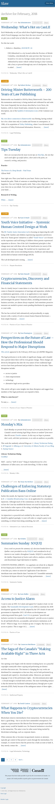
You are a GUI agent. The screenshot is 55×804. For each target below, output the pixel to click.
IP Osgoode (7, 446)
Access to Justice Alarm (18, 599)
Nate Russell (24, 274)
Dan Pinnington (26, 333)
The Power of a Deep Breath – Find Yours (16, 171)
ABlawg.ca (17, 446)
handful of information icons (27, 111)
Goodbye (4, 457)
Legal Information (15, 751)
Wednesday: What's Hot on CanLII (21, 73)
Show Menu (49, 3)
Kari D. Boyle (25, 218)
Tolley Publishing (26, 124)
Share (46, 22)
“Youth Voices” (38, 238)
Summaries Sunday (16, 582)
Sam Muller (24, 594)
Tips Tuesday (11, 149)
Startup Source (8, 449)
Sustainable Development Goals (21, 607)
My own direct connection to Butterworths (16, 119)
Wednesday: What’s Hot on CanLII (25, 27)
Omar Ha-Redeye (26, 482)
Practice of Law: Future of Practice (21, 324)
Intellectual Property (16, 695)
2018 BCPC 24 (26, 48)
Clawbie (18, 435)
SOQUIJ (23, 539)
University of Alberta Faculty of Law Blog (38, 446)
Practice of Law (15, 632)
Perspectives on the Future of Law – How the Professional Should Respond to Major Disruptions (27, 342)
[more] (19, 67)
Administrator (25, 23)
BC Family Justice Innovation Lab (16, 232)
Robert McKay (25, 85)
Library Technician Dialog (43, 443)
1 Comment (38, 482)
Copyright (3, 788)
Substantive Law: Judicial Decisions (21, 526)
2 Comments (37, 85)
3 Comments (38, 333)
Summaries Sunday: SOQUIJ (21, 543)
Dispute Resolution (16, 265)
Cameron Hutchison (28, 644)
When (3, 200)
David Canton (25, 704)
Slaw (5, 3)
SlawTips (41, 155)
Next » (21, 760)
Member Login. (5, 799)
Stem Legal (3, 793)
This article (5, 352)
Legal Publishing (15, 133)
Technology (26, 751)
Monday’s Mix (11, 424)
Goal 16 (26, 615)
